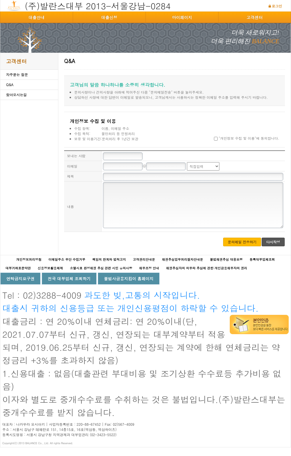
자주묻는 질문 (17, 74)
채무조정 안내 (149, 277)
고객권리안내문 (144, 268)
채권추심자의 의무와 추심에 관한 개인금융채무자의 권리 (206, 277)
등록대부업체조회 (262, 268)
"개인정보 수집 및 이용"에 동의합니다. (246, 138)
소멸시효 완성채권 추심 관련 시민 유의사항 (101, 277)
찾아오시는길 (16, 94)
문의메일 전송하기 (242, 250)
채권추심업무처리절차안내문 (182, 268)
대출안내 (36, 17)
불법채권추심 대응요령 (226, 268)
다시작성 (273, 250)
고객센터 (254, 17)
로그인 (277, 5)
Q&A (10, 84)
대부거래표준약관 (18, 277)
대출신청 (109, 17)
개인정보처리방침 (28, 268)
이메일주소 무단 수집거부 (66, 268)
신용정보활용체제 (50, 277)
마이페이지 (182, 17)
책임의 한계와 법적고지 (109, 268)
